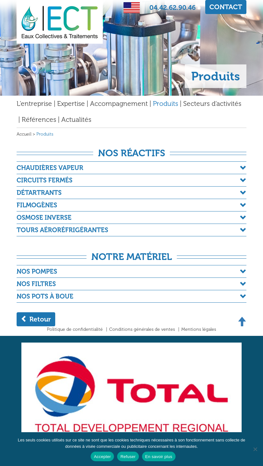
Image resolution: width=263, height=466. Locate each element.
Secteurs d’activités (212, 103)
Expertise (71, 103)
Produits (165, 103)
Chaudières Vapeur (50, 168)
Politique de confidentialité (75, 329)
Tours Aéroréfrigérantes (62, 230)
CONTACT (225, 7)
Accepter (102, 456)
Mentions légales (198, 329)
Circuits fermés (44, 180)
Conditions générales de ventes (142, 329)
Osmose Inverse (44, 217)
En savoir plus (158, 456)
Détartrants (39, 192)
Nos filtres (36, 284)
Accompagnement (119, 103)
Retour (36, 319)
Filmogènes (37, 205)
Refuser (127, 456)
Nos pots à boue (45, 296)
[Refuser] (255, 449)
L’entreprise (34, 103)
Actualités (76, 119)
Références (39, 119)
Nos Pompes (37, 271)
